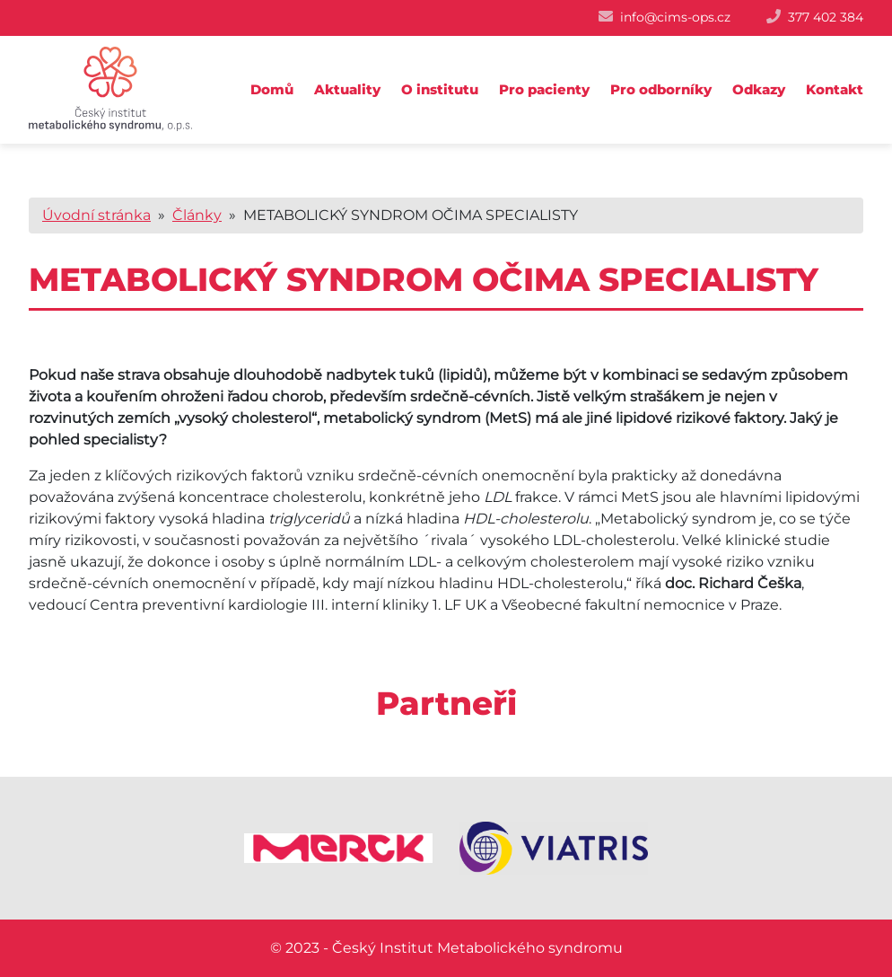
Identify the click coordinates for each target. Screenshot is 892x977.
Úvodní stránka (96, 215)
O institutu (439, 89)
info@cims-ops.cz (675, 17)
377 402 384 (825, 17)
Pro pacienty (544, 89)
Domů (271, 89)
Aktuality (347, 89)
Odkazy (758, 89)
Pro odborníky (661, 89)
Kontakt (834, 89)
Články (197, 215)
